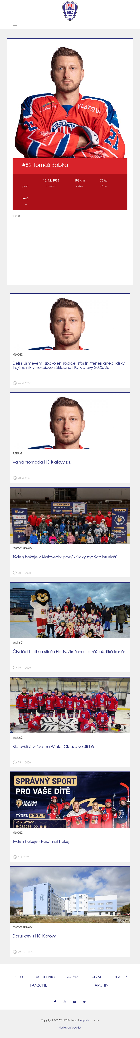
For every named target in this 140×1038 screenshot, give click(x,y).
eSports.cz (86, 1020)
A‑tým (72, 976)
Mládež (120, 976)
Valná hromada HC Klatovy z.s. (42, 462)
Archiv (101, 985)
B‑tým (95, 976)
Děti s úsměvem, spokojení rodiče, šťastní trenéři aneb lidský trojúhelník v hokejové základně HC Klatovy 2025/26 (69, 365)
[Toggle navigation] (15, 25)
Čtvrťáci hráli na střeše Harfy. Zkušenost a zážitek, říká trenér (69, 651)
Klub (19, 976)
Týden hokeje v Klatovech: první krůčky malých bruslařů (65, 557)
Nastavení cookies (70, 1027)
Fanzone (38, 985)
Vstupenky (45, 976)
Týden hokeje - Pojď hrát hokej (41, 841)
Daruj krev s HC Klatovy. (35, 936)
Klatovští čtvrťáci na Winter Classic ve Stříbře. (55, 746)
